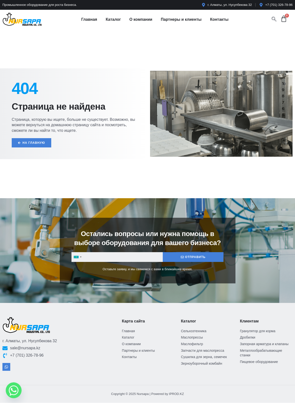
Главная (89, 19)
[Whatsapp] (13, 390)
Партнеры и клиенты (181, 19)
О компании (140, 19)
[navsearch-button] (274, 19)
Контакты (219, 19)
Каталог (113, 19)
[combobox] (77, 257)
